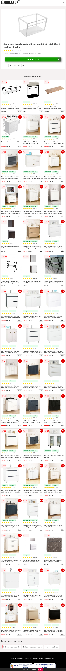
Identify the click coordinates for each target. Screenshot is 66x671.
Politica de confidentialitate (34, 659)
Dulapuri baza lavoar (51, 647)
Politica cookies (49, 659)
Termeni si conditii (17, 659)
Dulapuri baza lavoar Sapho (32, 647)
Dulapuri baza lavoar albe (11, 647)
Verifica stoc (44, 59)
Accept (40, 669)
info (19, 111)
